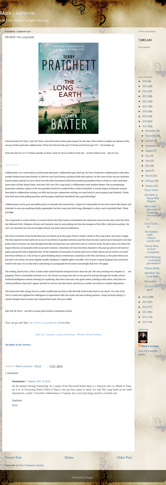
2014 (145, 307)
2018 (145, 121)
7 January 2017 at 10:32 (38, 381)
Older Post (124, 457)
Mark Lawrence (17, 13)
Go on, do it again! (151, 288)
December (150, 130)
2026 (145, 81)
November (151, 135)
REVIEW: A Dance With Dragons (152, 198)
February (150, 180)
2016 (145, 297)
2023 (145, 96)
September (151, 145)
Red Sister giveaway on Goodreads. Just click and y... (153, 212)
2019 (145, 116)
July (147, 155)
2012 (145, 317)
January (149, 185)
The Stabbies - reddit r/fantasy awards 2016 (152, 236)
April (148, 170)
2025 (145, 86)
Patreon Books (152, 268)
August (149, 150)
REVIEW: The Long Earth (152, 275)
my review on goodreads (43, 322)
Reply (15, 405)
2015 (145, 302)
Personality (150, 281)
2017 (145, 126)
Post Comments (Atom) (31, 465)
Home (69, 457)
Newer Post (13, 457)
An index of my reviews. (18, 344)
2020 (145, 111)
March (148, 175)
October (149, 140)
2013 (145, 312)
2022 (145, 101)
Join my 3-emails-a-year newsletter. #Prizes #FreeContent (68, 334)
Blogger (89, 477)
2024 (145, 91)
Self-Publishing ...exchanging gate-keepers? (153, 260)
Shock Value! (151, 190)
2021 (145, 106)
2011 (145, 322)
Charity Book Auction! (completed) (152, 249)
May (148, 165)
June (148, 160)
